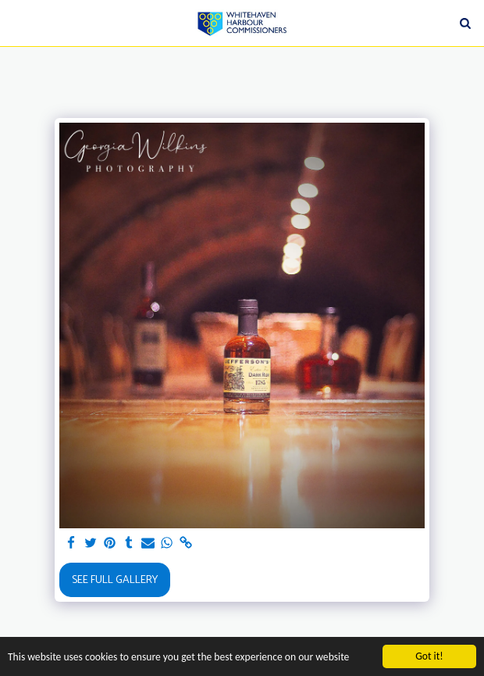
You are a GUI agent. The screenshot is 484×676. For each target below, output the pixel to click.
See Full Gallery (115, 580)
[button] (17, 22)
